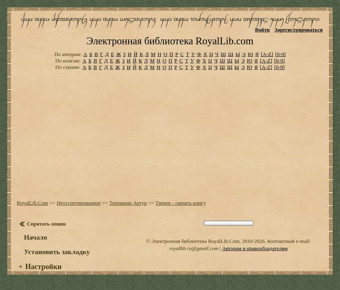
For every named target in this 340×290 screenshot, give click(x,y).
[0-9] (280, 54)
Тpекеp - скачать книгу (180, 203)
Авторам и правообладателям (254, 248)
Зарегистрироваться (299, 30)
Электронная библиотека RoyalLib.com (170, 40)
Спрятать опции (46, 224)
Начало (35, 237)
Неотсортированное (78, 203)
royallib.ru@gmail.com (193, 248)
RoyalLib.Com (32, 203)
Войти (262, 30)
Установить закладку (57, 252)
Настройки (43, 267)
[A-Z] (267, 54)
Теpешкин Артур (128, 203)
